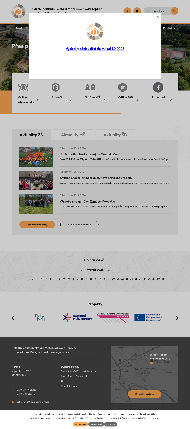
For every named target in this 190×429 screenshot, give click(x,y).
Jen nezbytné (96, 424)
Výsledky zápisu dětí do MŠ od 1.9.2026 (95, 49)
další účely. (152, 414)
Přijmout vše (80, 424)
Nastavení (110, 424)
